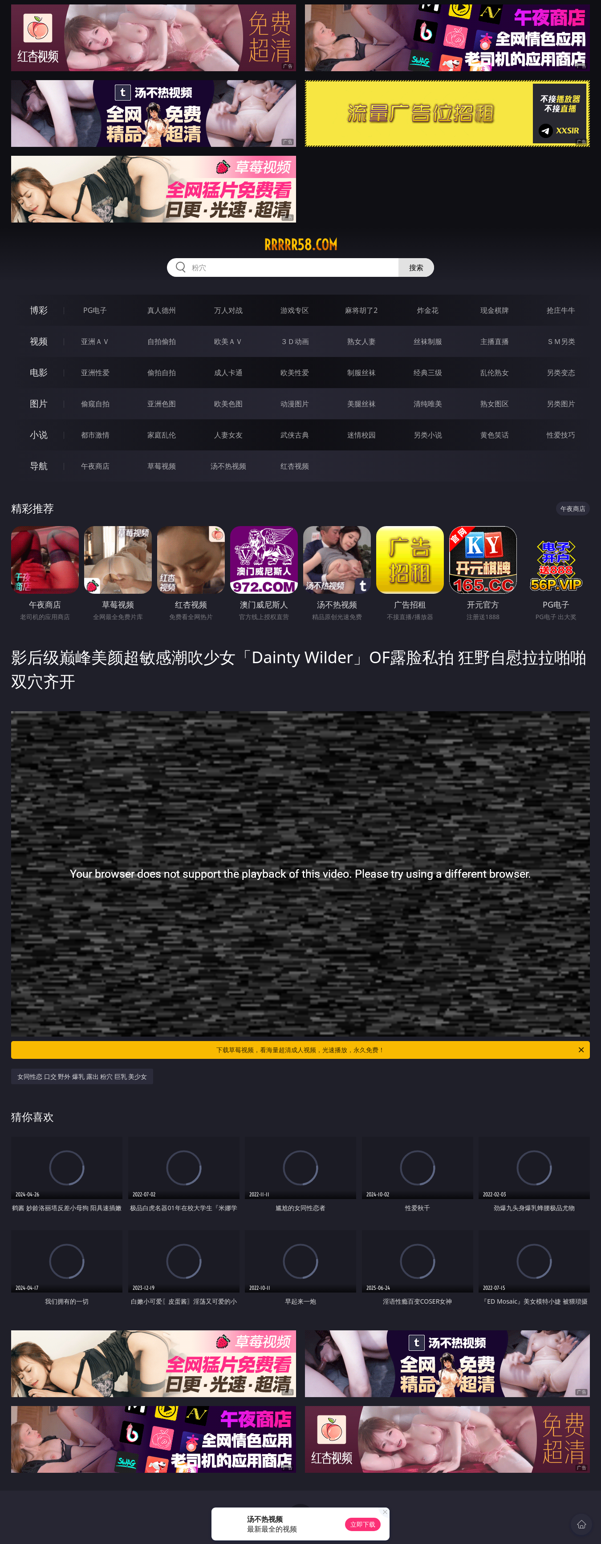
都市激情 (95, 435)
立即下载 (362, 1524)
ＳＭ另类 (561, 341)
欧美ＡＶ (228, 341)
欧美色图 (228, 404)
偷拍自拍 (161, 372)
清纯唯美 (428, 404)
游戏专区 (294, 310)
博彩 (39, 310)
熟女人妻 (361, 341)
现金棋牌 (494, 310)
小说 (39, 435)
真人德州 (161, 310)
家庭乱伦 (161, 435)
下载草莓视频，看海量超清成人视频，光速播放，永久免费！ (400, 1050)
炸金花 (428, 310)
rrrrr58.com (300, 245)
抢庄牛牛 (561, 310)
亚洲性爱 (95, 372)
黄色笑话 (494, 435)
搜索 (416, 267)
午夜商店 (95, 466)
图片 (39, 403)
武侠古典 (294, 435)
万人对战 (228, 310)
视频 (39, 341)
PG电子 (95, 310)
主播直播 (494, 341)
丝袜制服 (428, 341)
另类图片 (561, 404)
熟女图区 (494, 404)
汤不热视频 (228, 466)
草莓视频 (161, 466)
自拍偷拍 (161, 341)
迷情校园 (361, 435)
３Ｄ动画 (294, 341)
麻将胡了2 (361, 310)
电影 (39, 372)
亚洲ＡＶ (95, 341)
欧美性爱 (294, 372)
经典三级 (428, 372)
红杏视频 (294, 466)
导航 (39, 466)
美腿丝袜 (361, 404)
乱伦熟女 (494, 372)
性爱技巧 (561, 435)
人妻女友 (228, 435)
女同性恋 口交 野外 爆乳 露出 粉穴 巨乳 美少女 (82, 1076)
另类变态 (561, 372)
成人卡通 (228, 372)
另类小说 (428, 435)
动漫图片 (294, 404)
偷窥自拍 (95, 404)
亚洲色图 (161, 404)
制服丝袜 (361, 372)
